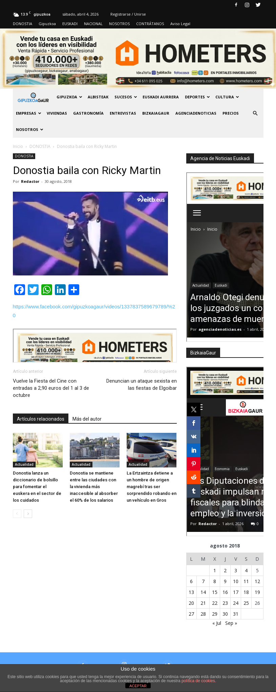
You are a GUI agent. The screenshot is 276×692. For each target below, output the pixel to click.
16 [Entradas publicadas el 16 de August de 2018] (225, 592)
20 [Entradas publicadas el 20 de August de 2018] (191, 603)
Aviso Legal (180, 23)
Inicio (18, 146)
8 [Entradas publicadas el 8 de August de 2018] (214, 581)
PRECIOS (230, 113)
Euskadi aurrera (161, 96)
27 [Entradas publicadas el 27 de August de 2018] (191, 614)
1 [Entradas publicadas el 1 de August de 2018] (214, 570)
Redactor (30, 181)
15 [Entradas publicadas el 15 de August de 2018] (214, 592)
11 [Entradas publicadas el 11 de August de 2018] (246, 581)
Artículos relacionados (40, 419)
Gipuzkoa (47, 23)
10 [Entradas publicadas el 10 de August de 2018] (235, 581)
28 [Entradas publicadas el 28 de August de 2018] (203, 614)
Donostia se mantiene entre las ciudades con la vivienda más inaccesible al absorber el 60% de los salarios (94, 486)
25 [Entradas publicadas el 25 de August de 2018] (246, 603)
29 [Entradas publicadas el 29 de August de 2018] (214, 614)
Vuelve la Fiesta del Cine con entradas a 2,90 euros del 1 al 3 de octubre (51, 388)
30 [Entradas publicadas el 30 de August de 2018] (225, 614)
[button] (255, 113)
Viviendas (57, 113)
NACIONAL (93, 23)
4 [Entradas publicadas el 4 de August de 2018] (246, 570)
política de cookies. (199, 680)
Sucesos (125, 96)
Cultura (227, 96)
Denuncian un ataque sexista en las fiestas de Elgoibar (141, 384)
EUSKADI (70, 23)
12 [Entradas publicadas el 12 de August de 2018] (257, 581)
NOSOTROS (119, 23)
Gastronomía (88, 113)
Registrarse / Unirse (128, 14)
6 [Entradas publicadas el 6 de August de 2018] (191, 581)
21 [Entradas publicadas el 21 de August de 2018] (203, 603)
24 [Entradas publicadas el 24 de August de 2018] (235, 603)
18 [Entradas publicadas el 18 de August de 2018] (246, 592)
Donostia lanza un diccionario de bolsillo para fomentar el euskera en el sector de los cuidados (37, 486)
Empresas (28, 113)
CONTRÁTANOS (150, 23)
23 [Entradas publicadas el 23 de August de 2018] (225, 603)
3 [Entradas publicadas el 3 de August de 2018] (235, 570)
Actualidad (24, 464)
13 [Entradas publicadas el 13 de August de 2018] (191, 592)
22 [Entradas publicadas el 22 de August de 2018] (214, 603)
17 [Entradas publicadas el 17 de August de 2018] (235, 592)
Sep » (231, 623)
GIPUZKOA (69, 96)
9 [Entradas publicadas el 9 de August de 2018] (225, 581)
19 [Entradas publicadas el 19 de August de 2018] (257, 592)
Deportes (197, 96)
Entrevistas (123, 113)
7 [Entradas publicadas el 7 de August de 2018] (203, 581)
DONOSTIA (22, 23)
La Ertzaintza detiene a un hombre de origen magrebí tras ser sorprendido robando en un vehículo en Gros (151, 486)
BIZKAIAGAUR (155, 113)
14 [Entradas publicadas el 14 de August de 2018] (203, 592)
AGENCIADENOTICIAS (195, 113)
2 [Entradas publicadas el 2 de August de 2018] (225, 570)
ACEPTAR (138, 686)
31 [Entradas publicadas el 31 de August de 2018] (235, 614)
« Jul (216, 623)
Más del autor (87, 419)
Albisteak (98, 96)
